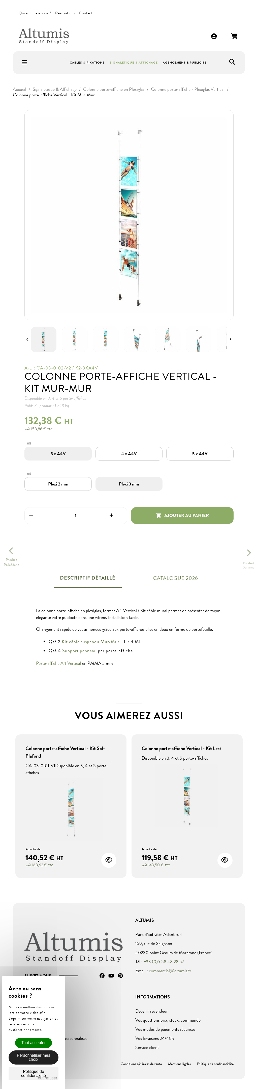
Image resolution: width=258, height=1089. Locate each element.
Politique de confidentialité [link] (33, 1073)
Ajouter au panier (182, 515)
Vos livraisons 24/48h (154, 1038)
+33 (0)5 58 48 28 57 (164, 961)
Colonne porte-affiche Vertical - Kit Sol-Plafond (65, 752)
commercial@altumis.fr (170, 970)
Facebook (102, 975)
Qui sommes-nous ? (35, 13)
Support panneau (79, 650)
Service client (147, 1047)
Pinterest (120, 975)
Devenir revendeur (151, 1011)
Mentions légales (179, 1064)
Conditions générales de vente (141, 1064)
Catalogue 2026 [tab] (175, 578)
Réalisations (65, 13)
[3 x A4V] (58, 453)
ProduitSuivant (248, 565)
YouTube (111, 975)
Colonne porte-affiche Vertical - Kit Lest (181, 748)
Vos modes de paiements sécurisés (165, 1029)
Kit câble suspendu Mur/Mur (90, 641)
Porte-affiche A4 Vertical (58, 663)
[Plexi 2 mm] (58, 483)
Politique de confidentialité (215, 1064)
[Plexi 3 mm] (129, 483)
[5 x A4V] (200, 453)
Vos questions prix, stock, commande (168, 1020)
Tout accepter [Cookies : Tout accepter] (33, 1043)
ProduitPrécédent (11, 562)
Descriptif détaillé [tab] (87, 578)
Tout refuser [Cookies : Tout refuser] (46, 1078)
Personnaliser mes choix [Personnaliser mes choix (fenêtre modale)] (33, 1057)
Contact (86, 13)
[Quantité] (76, 516)
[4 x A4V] (129, 453)
